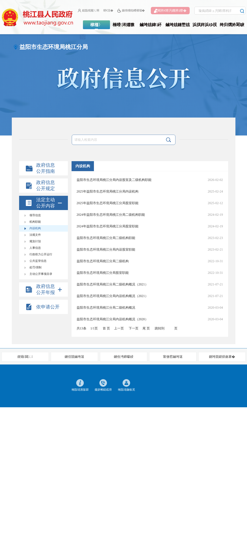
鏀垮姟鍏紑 (150, 24)
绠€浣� (108, 10)
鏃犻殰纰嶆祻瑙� (131, 11)
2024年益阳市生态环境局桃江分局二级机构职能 (111, 214)
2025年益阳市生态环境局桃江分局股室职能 (107, 203)
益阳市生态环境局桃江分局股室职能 (103, 272)
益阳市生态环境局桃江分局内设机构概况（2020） (112, 319)
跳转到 (159, 328)
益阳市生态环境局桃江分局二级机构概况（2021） (112, 284)
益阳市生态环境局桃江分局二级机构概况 (106, 307)
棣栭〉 (96, 24)
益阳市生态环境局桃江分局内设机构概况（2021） (112, 296)
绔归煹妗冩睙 (232, 24)
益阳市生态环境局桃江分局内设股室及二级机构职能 (114, 180)
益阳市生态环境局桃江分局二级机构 (103, 261)
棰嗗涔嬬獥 (123, 24)
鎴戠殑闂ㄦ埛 (88, 10)
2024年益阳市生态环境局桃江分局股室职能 (107, 226)
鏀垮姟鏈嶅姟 (177, 24)
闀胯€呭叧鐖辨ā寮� (170, 11)
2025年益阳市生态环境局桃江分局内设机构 (107, 191)
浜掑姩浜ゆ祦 (205, 24)
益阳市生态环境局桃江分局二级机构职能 (106, 238)
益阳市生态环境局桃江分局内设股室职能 (106, 249)
